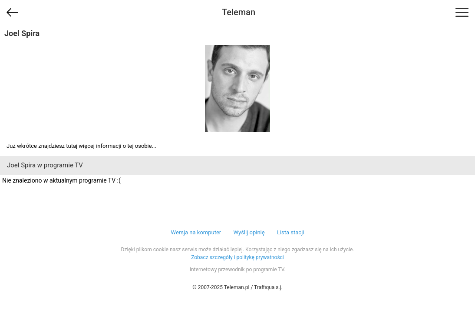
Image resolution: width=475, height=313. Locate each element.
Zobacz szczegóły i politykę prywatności (237, 257)
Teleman (238, 12)
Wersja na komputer (196, 232)
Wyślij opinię (248, 232)
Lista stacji (290, 232)
